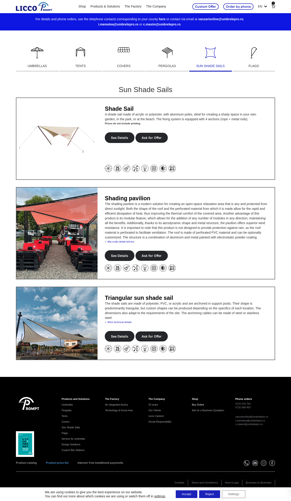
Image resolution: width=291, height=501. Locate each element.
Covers (66, 421)
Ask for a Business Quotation (208, 410)
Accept (185, 494)
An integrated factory (116, 404)
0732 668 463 (243, 407)
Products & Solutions (105, 6)
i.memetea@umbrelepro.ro (118, 24)
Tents (65, 416)
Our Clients (154, 410)
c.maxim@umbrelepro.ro (162, 24)
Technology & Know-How (119, 410)
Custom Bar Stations (73, 450)
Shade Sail (119, 108)
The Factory (133, 6)
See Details (119, 138)
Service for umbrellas (73, 438)
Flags (65, 433)
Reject (209, 494)
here (162, 19)
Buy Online (198, 404)
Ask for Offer (152, 138)
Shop (82, 6)
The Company (156, 6)
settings (157, 496)
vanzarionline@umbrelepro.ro (220, 19)
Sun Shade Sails (71, 427)
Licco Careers (156, 416)
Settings (235, 494)
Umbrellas (67, 404)
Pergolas (66, 410)
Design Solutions (71, 444)
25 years (153, 404)
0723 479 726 (243, 403)
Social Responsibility (159, 421)
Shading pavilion (127, 198)
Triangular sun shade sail (139, 298)
